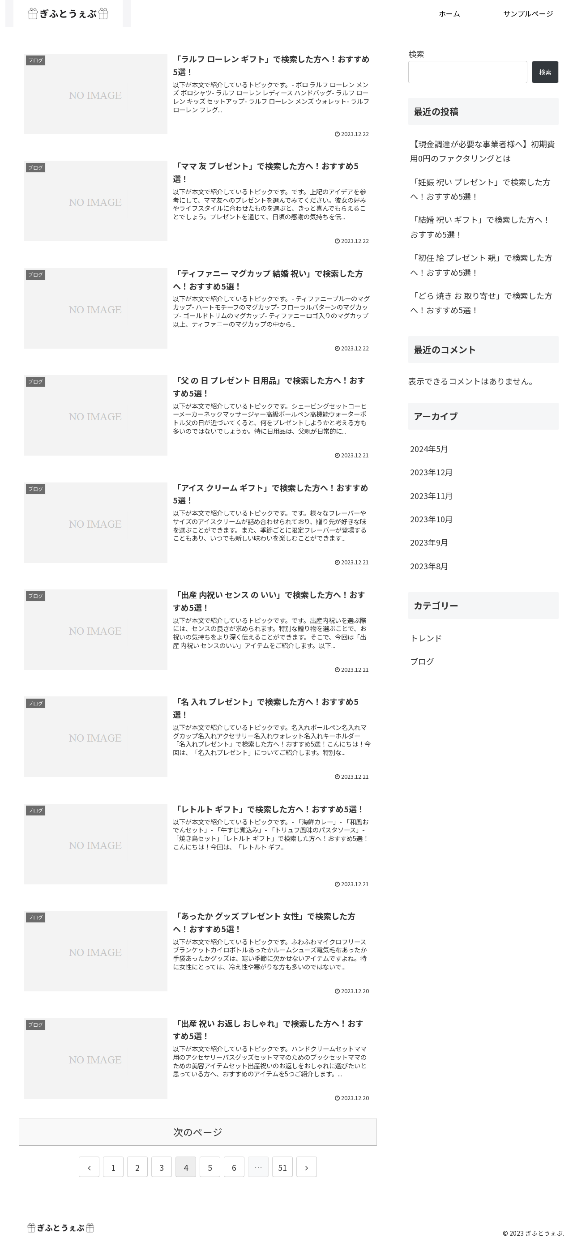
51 (282, 1167)
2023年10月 (431, 519)
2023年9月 (429, 542)
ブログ (422, 661)
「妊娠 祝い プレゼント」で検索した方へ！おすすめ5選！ (480, 189)
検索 (416, 54)
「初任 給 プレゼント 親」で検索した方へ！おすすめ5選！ (481, 264)
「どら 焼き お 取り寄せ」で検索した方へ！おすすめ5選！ (481, 303)
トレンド (426, 638)
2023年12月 (431, 472)
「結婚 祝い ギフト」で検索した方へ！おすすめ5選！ (480, 226)
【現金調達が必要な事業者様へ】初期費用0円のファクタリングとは (482, 151)
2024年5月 (429, 448)
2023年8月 (429, 566)
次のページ (197, 1132)
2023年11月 (431, 495)
